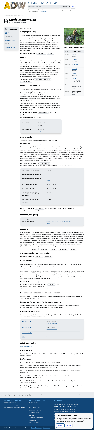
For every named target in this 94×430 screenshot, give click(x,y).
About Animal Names (34, 407)
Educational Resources (35, 410)
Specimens (10, 40)
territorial (63, 249)
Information (11, 29)
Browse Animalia (33, 402)
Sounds (9, 36)
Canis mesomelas (18, 15)
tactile (38, 256)
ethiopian (41, 53)
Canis (73, 84)
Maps (8, 44)
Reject (69, 425)
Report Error (46, 428)
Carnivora (74, 73)
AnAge (40, 131)
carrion (51, 284)
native (50, 53)
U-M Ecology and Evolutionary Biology (14, 407)
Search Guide (43, 11)
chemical (48, 256)
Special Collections (34, 412)
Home (5, 15)
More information (52, 323)
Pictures (9, 33)
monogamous (35, 143)
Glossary (31, 415)
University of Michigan (10, 402)
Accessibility (32, 420)
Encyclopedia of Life (26, 346)
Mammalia (74, 69)
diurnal (34, 249)
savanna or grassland (43, 79)
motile (53, 249)
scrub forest (26, 81)
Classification (11, 47)
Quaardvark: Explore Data (36, 417)
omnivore (34, 282)
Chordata (74, 59)
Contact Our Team (36, 428)
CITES (23, 337)
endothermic (43, 112)
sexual (61, 165)
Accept (60, 425)
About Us (31, 405)
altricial (39, 208)
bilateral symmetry (28, 115)
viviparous (71, 165)
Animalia (10, 15)
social (73, 249)
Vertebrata (75, 64)
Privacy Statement (34, 423)
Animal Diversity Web (44, 3)
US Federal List (27, 333)
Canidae (74, 78)
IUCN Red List (26, 321)
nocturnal (44, 249)
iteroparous (45, 163)
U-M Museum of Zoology (11, 405)
